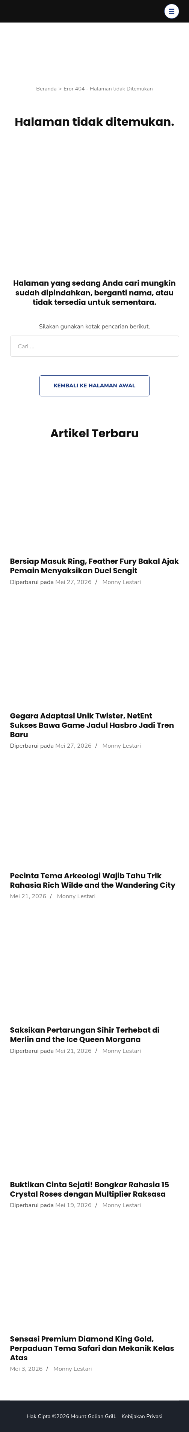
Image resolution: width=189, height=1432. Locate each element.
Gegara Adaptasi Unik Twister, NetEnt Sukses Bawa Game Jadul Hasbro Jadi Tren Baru (92, 725)
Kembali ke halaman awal (94, 385)
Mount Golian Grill (93, 1416)
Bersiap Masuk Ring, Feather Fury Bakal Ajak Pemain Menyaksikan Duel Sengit (94, 566)
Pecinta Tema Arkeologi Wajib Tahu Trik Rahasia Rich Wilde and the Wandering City (92, 880)
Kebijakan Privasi (142, 1416)
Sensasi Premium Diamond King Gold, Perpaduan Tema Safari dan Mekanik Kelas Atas (92, 1348)
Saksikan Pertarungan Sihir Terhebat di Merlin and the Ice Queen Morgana (85, 1035)
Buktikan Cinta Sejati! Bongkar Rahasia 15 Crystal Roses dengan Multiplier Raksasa (89, 1189)
